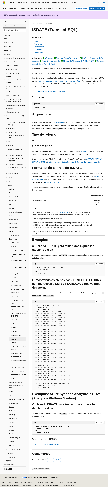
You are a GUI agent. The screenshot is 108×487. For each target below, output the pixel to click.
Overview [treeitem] (12, 193)
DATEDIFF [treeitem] (14, 281)
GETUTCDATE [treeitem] (16, 335)
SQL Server (48, 23)
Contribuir (61, 482)
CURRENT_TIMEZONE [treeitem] (18, 262)
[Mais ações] (103, 23)
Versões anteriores (42, 482)
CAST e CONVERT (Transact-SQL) (45, 444)
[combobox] (14, 26)
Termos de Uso (39, 485)
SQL (40, 23)
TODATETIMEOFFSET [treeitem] (18, 375)
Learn (34, 23)
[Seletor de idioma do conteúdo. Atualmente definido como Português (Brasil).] (10, 477)
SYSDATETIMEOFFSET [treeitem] (18, 362)
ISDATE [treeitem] (13, 339)
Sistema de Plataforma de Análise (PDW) (78, 61)
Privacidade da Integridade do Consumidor (16, 485)
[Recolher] (26, 21)
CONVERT (84, 151)
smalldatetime (37, 179)
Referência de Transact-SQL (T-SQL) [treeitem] (17, 123)
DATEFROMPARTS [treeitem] (17, 289)
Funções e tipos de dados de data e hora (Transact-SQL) (59, 81)
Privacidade (71, 482)
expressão (60, 123)
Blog (52, 482)
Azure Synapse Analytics (51, 61)
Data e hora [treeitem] (15, 243)
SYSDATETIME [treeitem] (16, 357)
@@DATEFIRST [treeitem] (16, 247)
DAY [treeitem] (12, 324)
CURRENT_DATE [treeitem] (17, 250)
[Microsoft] (4, 2)
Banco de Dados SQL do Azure (68, 58)
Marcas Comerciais (52, 485)
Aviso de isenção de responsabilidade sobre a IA (18, 482)
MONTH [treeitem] (13, 343)
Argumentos (38, 44)
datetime (98, 176)
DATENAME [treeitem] (15, 293)
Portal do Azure (81, 8)
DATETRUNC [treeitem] (15, 320)
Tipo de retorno (39, 47)
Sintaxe (36, 41)
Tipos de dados (63, 212)
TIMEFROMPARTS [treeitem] (17, 371)
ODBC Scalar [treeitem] (13, 197)
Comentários (38, 49)
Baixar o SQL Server (97, 8)
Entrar (103, 3)
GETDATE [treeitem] (14, 331)
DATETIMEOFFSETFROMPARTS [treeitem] (18, 315)
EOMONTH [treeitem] (15, 327)
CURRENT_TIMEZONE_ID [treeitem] (18, 268)
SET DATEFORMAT (93, 159)
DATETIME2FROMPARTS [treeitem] (18, 302)
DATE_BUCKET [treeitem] (16, 274)
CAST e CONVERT (52, 182)
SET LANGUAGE (38, 162)
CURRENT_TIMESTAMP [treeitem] (18, 256)
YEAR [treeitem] (13, 379)
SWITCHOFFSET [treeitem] (17, 353)
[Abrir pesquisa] (98, 3)
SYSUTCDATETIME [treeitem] (17, 367)
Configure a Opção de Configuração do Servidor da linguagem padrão (73, 162)
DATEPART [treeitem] (15, 297)
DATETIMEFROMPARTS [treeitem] (18, 308)
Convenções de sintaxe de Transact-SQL (50, 91)
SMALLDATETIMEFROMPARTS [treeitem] (18, 348)
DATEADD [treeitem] (14, 277)
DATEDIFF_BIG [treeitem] (16, 285)
